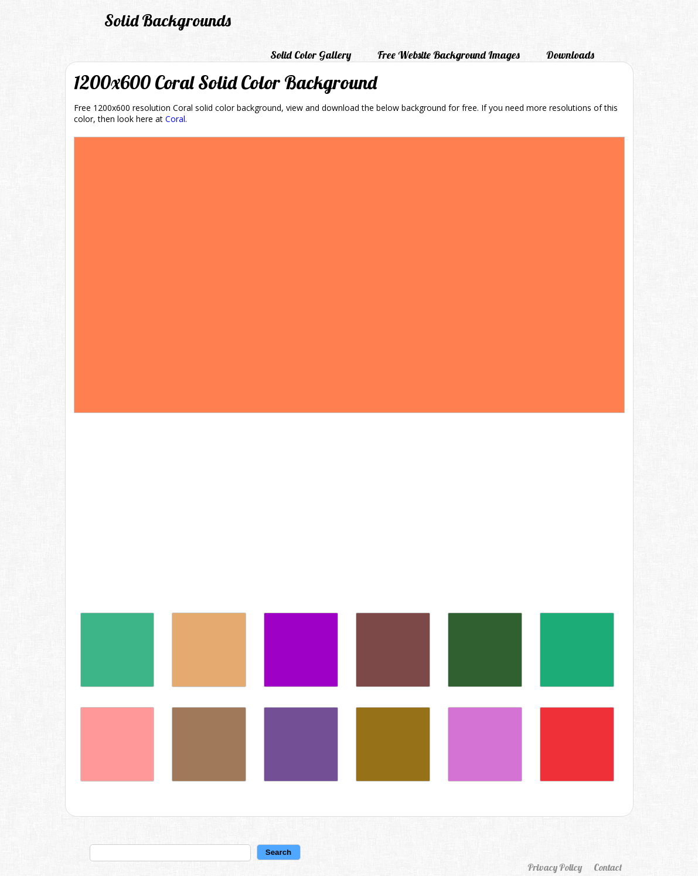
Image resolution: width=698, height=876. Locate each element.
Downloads (570, 55)
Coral (175, 118)
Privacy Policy (554, 867)
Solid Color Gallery (310, 55)
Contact (608, 867)
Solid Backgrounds (167, 20)
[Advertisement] (349, 516)
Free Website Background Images (448, 55)
